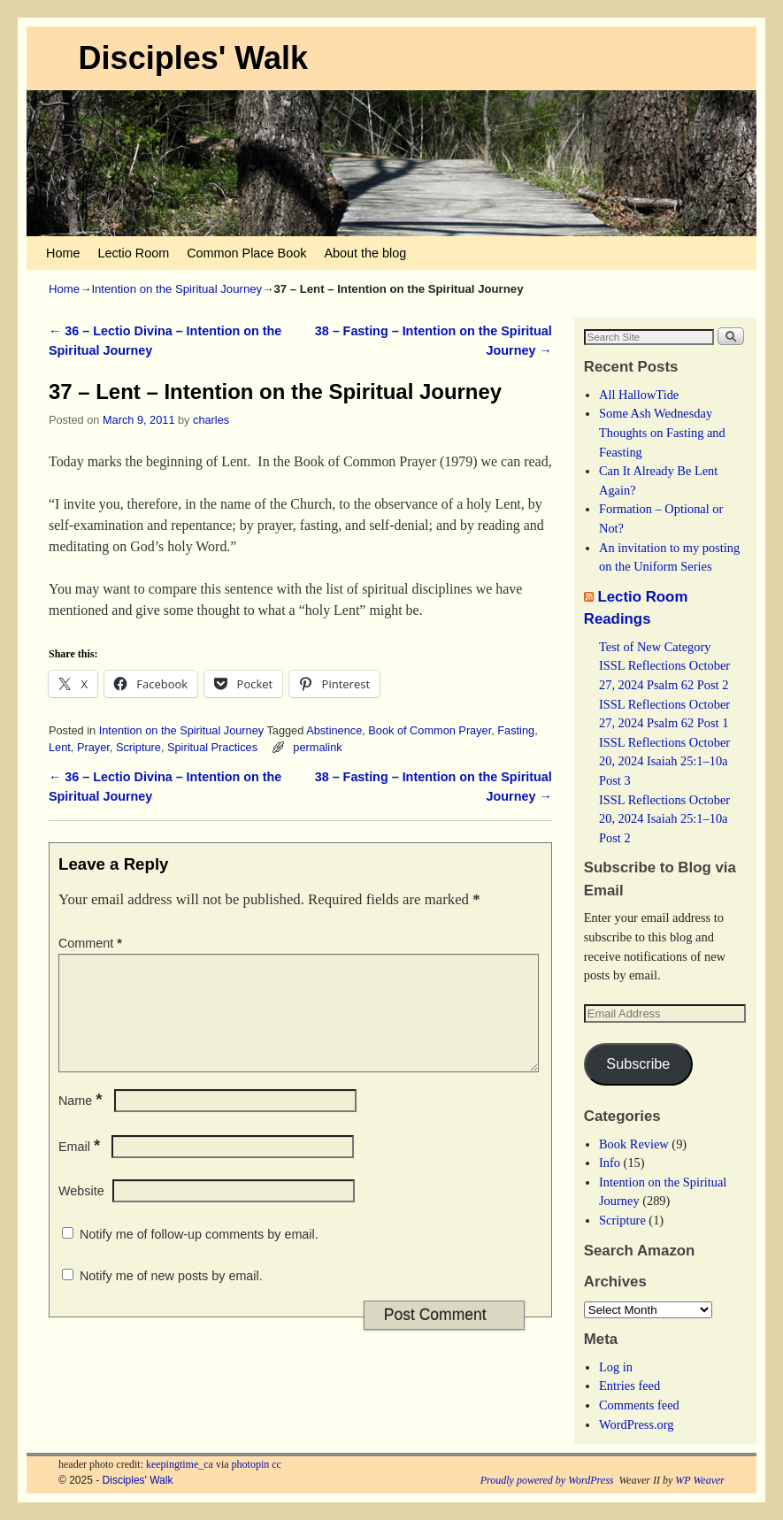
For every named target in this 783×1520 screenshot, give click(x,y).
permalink (317, 747)
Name (82, 1122)
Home (63, 253)
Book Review (634, 1144)
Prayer (93, 747)
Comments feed (639, 1405)
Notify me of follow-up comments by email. (199, 1255)
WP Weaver (700, 1480)
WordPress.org (636, 1424)
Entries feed (629, 1385)
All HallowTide (639, 395)
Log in (616, 1367)
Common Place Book (246, 253)
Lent (60, 747)
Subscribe (638, 1063)
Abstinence (334, 730)
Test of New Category (654, 647)
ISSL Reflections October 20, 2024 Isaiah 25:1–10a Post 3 (664, 761)
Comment (92, 943)
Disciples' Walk (193, 58)
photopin (251, 1464)
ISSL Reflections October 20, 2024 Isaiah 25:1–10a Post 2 (664, 819)
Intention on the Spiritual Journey (176, 289)
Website (81, 1212)
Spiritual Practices (212, 747)
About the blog (365, 253)
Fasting (515, 730)
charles (211, 419)
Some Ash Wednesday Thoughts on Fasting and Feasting (662, 432)
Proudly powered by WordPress (547, 1480)
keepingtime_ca (179, 1464)
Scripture (138, 747)
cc (276, 1464)
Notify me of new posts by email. (171, 1297)
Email (81, 1168)
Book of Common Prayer (429, 730)
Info (609, 1162)
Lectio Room (133, 253)
